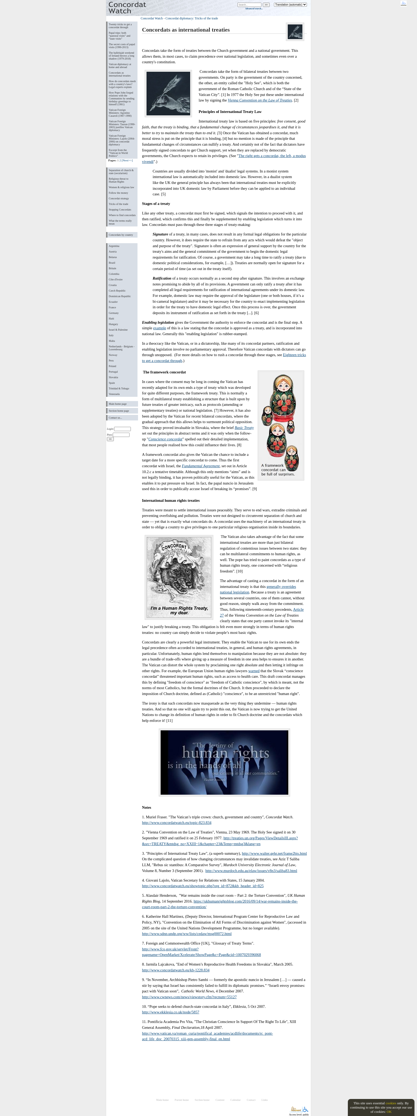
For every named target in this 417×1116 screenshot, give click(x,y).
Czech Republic (117, 290)
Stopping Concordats (120, 209)
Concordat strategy (119, 198)
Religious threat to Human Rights (118, 180)
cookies (391, 1103)
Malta (112, 340)
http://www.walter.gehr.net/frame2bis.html (274, 853)
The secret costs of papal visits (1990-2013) (122, 46)
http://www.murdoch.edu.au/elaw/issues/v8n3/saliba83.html (251, 871)
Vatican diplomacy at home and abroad (120, 66)
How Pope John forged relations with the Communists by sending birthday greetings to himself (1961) (122, 98)
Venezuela (114, 394)
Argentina (114, 246)
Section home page (119, 410)
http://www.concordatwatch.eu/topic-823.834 (176, 822)
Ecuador (113, 301)
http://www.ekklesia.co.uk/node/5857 (170, 1012)
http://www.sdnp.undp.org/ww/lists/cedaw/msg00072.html (187, 934)
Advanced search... (254, 8)
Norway (113, 354)
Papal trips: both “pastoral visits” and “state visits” (119, 35)
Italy (111, 335)
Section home (202, 1099)
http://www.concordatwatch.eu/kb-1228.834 (176, 970)
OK (389, 1112)
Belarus (113, 257)
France (112, 307)
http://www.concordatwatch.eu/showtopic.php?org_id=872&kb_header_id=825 (203, 886)
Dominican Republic (120, 296)
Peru (111, 360)
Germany (114, 312)
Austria (112, 251)
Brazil (112, 262)
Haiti (111, 318)
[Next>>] (127, 160)
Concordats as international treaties (120, 74)
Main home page (118, 403)
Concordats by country (121, 234)
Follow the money (118, 192)
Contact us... (115, 417)
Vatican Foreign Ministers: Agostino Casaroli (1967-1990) (120, 112)
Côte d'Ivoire (116, 279)
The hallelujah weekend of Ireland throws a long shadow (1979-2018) (121, 55)
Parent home (182, 1099)
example (159, 328)
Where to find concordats (122, 215)
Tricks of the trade (118, 204)
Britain (112, 268)
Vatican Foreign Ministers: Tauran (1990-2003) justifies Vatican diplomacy (122, 126)
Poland (112, 366)
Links (264, 1099)
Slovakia (113, 377)
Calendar (235, 1099)
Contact (251, 1099)
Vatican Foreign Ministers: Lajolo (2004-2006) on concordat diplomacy (122, 140)
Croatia (112, 285)
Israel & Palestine (118, 329)
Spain (112, 382)
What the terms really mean (120, 222)
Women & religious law (121, 187)
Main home (162, 1099)
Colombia (114, 273)
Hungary (113, 324)
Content (219, 1099)
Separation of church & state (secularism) (121, 172)
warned (254, 671)
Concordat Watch (152, 18)
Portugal (113, 371)
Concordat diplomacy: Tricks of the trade (191, 18)
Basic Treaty (244, 428)
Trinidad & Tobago (119, 388)
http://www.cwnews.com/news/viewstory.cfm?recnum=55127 (189, 997)
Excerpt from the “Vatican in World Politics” (118, 153)
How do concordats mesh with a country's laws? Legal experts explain (122, 84)
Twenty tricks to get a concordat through (120, 26)
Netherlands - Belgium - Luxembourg (122, 348)
